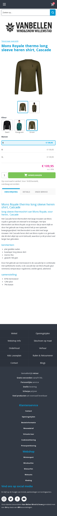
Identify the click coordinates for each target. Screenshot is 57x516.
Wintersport (28, 457)
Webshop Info (14, 340)
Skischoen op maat (43, 340)
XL (28, 157)
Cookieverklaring (28, 440)
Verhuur (42, 348)
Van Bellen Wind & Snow (32, 504)
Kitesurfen (28, 469)
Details (26, 192)
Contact (14, 363)
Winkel (14, 333)
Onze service (41, 192)
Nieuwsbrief (28, 428)
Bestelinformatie (28, 422)
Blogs (42, 363)
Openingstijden (43, 333)
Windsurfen (28, 463)
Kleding (28, 480)
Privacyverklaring (28, 446)
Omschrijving (11, 192)
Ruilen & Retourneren (43, 355)
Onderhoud (14, 348)
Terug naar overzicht (9, 41)
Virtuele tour (28, 434)
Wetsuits (28, 474)
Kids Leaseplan (14, 355)
